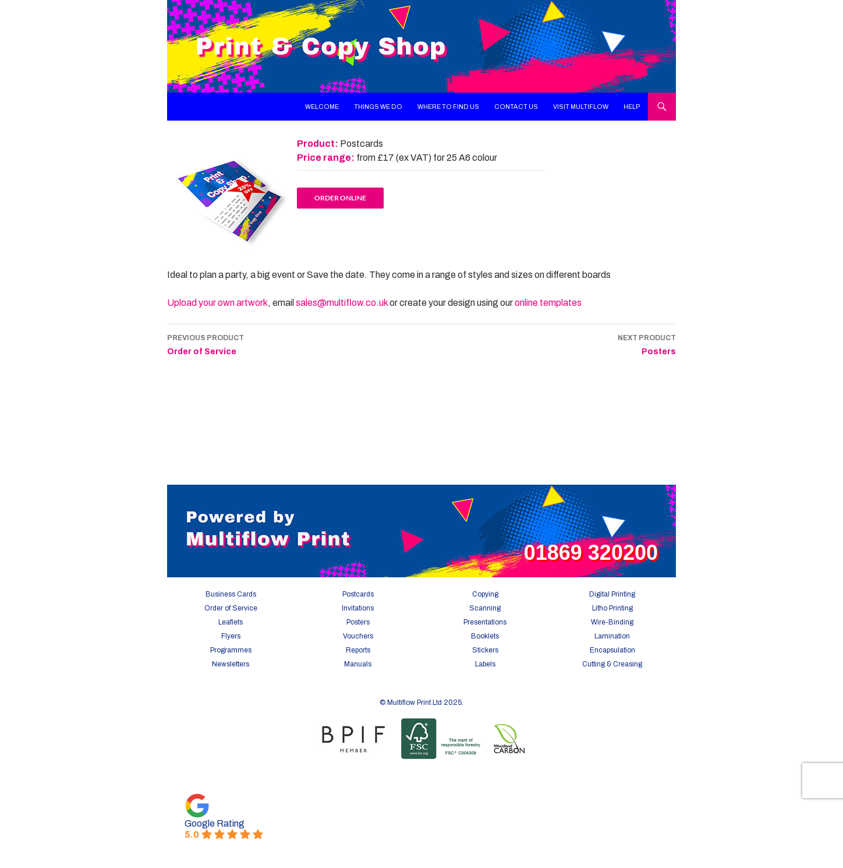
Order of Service (205, 343)
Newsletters (230, 664)
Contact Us (516, 106)
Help (632, 106)
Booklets (485, 636)
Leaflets (230, 622)
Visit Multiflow (580, 106)
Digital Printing (612, 594)
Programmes (231, 650)
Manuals (357, 664)
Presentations (484, 622)
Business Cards (231, 594)
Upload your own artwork (217, 303)
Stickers (485, 650)
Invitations (358, 608)
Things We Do (378, 106)
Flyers (230, 636)
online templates (548, 303)
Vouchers (358, 636)
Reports (358, 650)
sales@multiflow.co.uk (342, 303)
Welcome (322, 106)
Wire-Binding (612, 622)
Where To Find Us (448, 106)
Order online (340, 197)
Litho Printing (612, 608)
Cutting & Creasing (612, 664)
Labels (485, 664)
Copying (485, 594)
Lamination (612, 636)
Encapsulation (612, 650)
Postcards (358, 594)
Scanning (485, 608)
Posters (647, 343)
